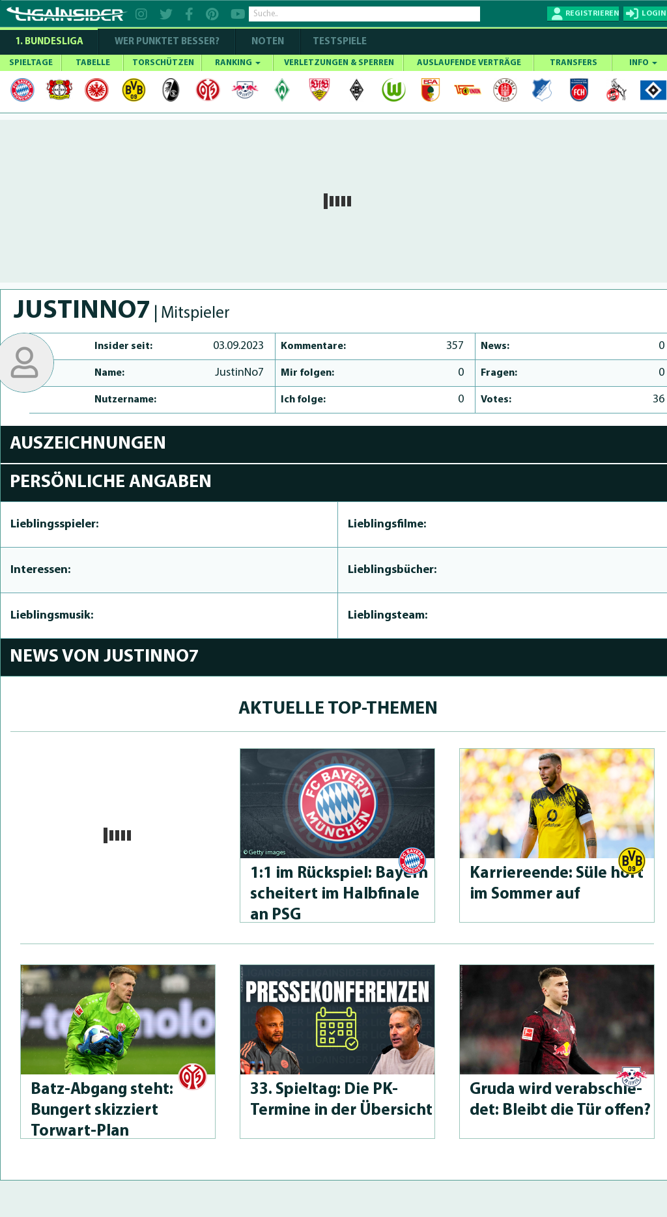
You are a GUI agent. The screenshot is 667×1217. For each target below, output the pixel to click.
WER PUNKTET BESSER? (167, 42)
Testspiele (339, 42)
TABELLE (93, 63)
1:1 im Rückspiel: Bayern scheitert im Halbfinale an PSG (339, 894)
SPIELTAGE (31, 63)
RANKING (238, 63)
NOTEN (267, 42)
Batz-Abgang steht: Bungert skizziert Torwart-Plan (102, 1111)
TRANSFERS (573, 63)
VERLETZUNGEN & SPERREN (339, 63)
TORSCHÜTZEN (163, 63)
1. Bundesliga (49, 42)
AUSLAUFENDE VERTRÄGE (469, 63)
